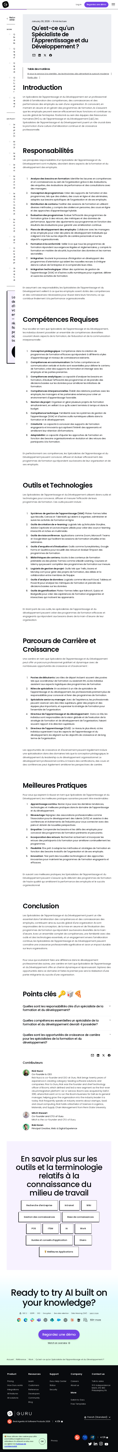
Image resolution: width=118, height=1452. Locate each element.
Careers (75, 1381)
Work (31, 1359)
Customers (33, 1385)
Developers (34, 1393)
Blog (30, 1402)
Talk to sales (98, 1381)
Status (53, 1385)
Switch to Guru (77, 1399)
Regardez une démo (96, 4)
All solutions (12, 1398)
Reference (33, 1389)
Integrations (13, 1389)
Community (33, 1398)
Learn (31, 1381)
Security (53, 1389)
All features (12, 1393)
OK (42, 1441)
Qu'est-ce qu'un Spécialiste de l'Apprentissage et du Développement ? (69, 1359)
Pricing (10, 1381)
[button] (113, 4)
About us (75, 1385)
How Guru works (15, 1385)
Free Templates (78, 1404)
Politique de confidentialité (15, 1445)
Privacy (54, 1440)
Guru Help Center (58, 1381)
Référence (21, 1359)
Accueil (10, 1359)
